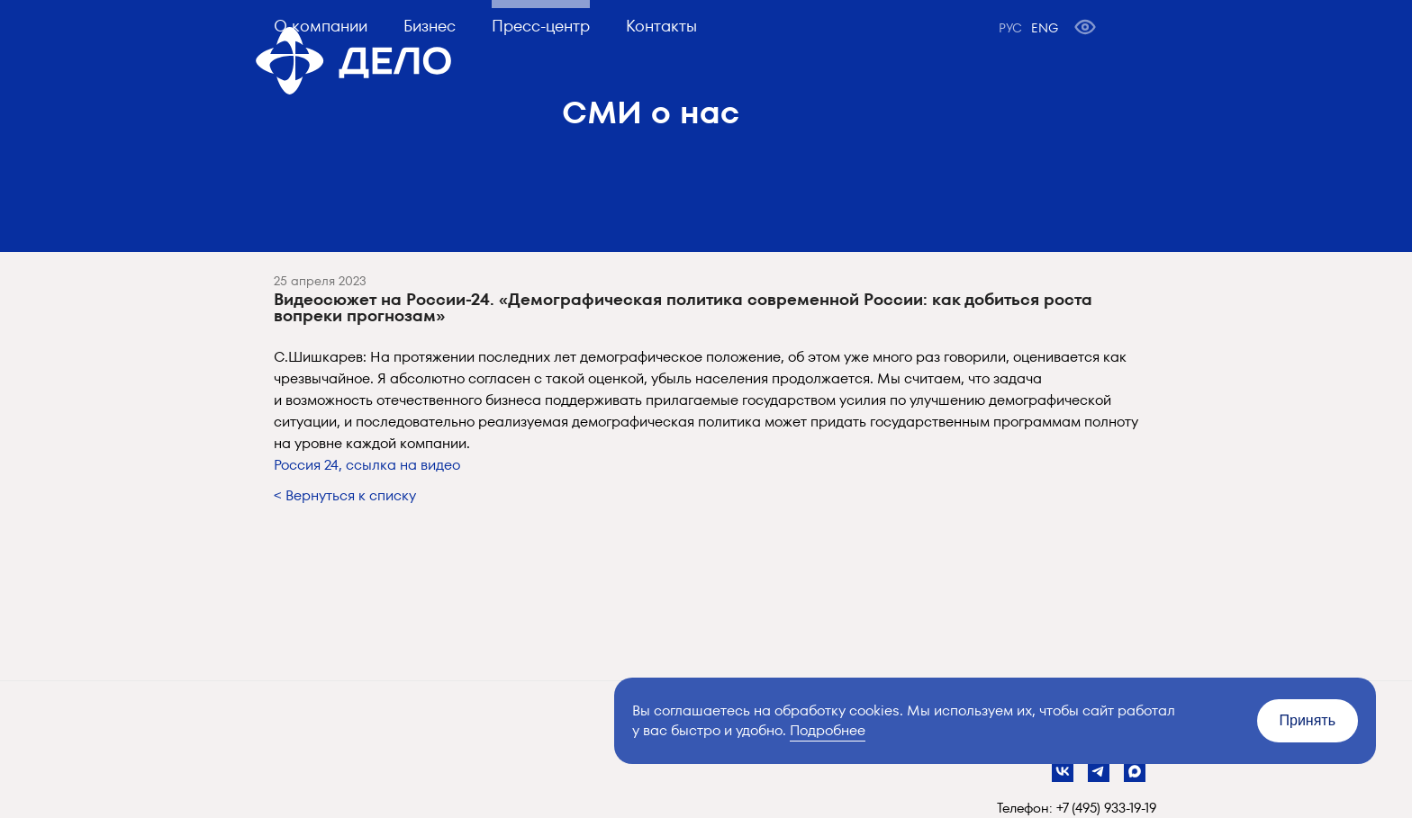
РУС (1010, 28)
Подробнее (827, 730)
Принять (1308, 720)
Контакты (661, 25)
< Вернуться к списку (345, 495)
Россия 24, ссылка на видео (367, 464)
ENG (1044, 28)
